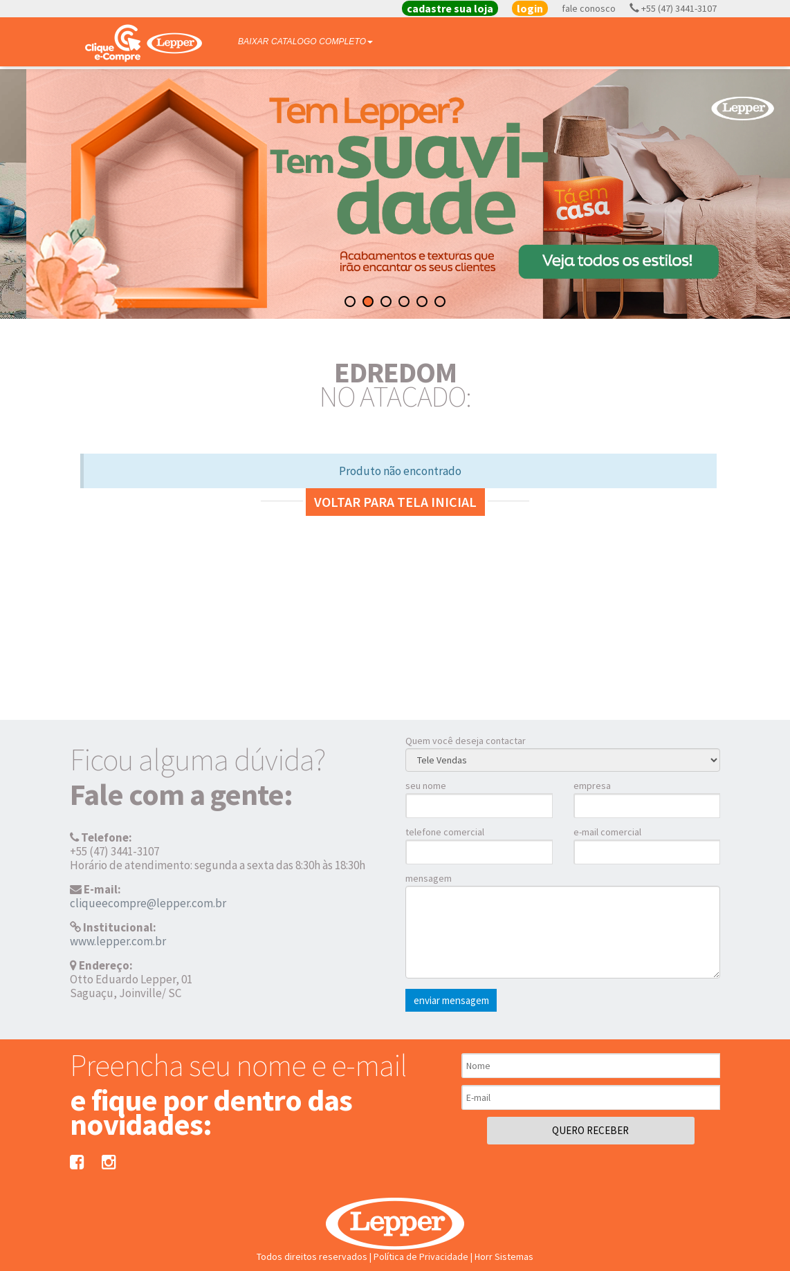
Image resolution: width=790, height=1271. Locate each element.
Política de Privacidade (421, 1256)
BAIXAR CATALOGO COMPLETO (305, 41)
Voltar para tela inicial (395, 501)
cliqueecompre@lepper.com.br (148, 903)
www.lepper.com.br (118, 941)
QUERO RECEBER (590, 1130)
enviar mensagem (451, 1000)
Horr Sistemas (504, 1256)
